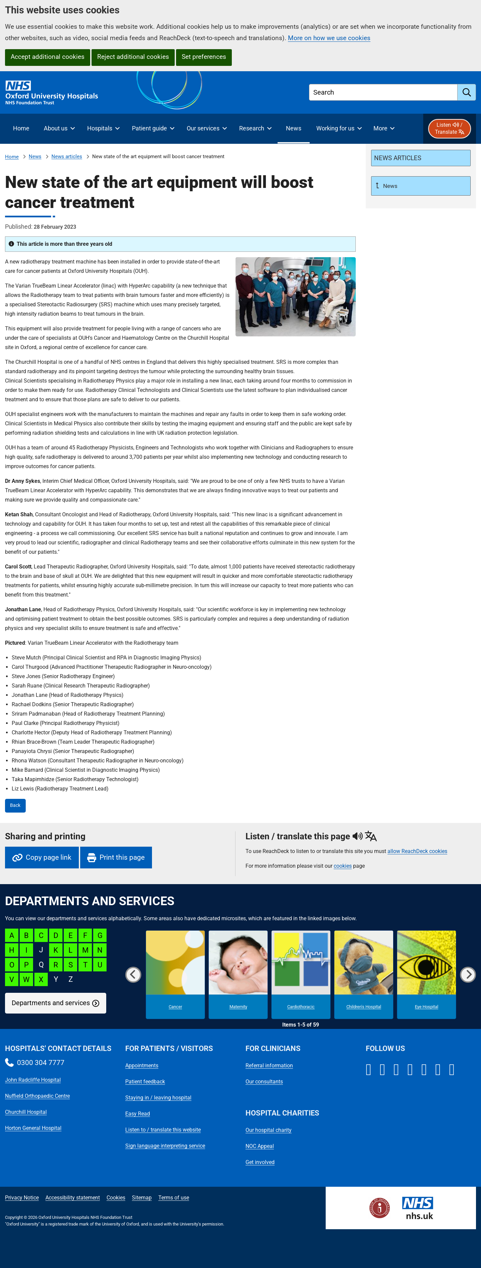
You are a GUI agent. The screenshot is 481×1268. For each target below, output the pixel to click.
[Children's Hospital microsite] (363, 974)
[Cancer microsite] (175, 974)
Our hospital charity (269, 1130)
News (35, 156)
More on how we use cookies (329, 38)
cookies (343, 866)
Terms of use (173, 1197)
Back (15, 805)
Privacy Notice (22, 1197)
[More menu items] (384, 128)
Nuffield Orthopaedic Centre (37, 1096)
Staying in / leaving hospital (158, 1097)
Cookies (116, 1197)
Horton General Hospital (33, 1128)
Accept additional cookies (48, 57)
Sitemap (142, 1197)
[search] (467, 92)
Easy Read (137, 1114)
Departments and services (51, 1003)
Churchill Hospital (26, 1112)
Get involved (260, 1162)
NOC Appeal (260, 1146)
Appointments (141, 1065)
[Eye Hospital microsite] (426, 974)
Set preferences (204, 57)
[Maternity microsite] (238, 974)
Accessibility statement (72, 1197)
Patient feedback (145, 1081)
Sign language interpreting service (165, 1146)
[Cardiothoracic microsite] (301, 974)
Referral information (269, 1065)
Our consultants (264, 1081)
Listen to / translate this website (163, 1130)
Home (12, 157)
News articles (66, 156)
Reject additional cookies (133, 57)
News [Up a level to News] (389, 186)
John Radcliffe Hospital (33, 1080)
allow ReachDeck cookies (417, 851)
